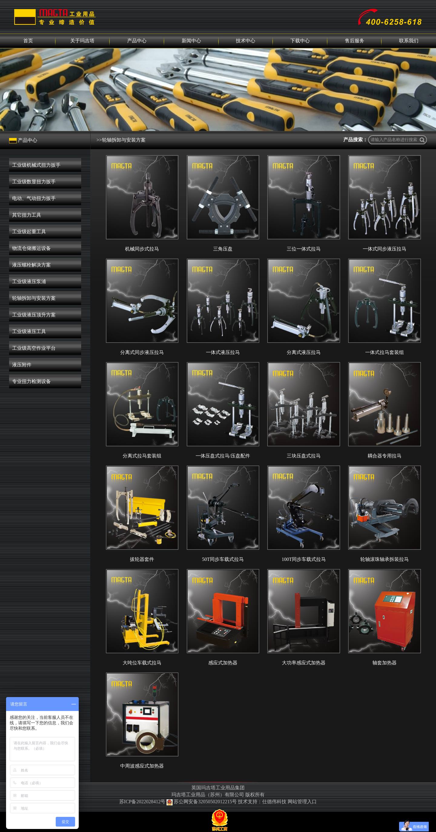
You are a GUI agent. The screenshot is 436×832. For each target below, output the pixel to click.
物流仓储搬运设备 (31, 248)
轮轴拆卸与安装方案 (34, 298)
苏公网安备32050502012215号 (202, 801)
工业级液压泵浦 (29, 281)
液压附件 (21, 364)
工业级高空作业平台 (34, 348)
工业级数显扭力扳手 (34, 181)
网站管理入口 (302, 801)
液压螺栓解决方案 (31, 264)
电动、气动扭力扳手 (34, 198)
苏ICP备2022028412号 (142, 801)
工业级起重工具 (29, 231)
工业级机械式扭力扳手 (36, 165)
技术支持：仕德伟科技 (262, 801)
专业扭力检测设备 (31, 381)
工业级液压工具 (29, 331)
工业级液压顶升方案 (34, 314)
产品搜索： (355, 139)
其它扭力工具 (26, 215)
